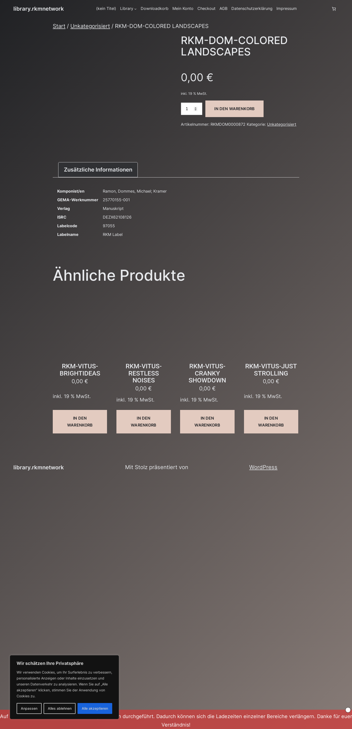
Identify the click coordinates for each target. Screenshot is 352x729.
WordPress (263, 467)
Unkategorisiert (90, 26)
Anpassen (29, 708)
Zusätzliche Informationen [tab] (98, 169)
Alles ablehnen (60, 708)
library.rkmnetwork (38, 8)
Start (59, 26)
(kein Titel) (106, 8)
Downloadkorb (154, 8)
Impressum (286, 8)
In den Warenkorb (234, 108)
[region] (64, 687)
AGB (223, 8)
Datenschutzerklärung (251, 8)
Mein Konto (182, 8)
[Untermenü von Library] (135, 9)
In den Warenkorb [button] (80, 421)
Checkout (206, 8)
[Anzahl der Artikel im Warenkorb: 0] (334, 9)
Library (126, 8)
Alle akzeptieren (95, 708)
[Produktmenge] (191, 108)
